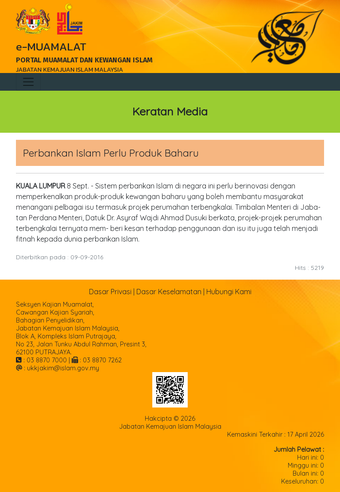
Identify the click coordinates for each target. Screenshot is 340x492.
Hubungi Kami (228, 291)
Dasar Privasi (110, 291)
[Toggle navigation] (28, 82)
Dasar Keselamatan (168, 291)
